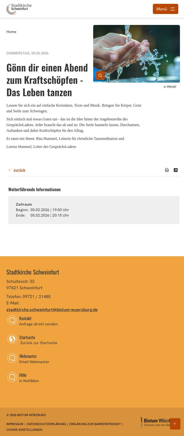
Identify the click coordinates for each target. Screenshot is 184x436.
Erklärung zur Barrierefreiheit (95, 424)
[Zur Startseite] (159, 422)
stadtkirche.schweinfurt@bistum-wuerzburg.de (52, 309)
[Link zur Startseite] (19, 8)
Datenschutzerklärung (47, 424)
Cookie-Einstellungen (24, 430)
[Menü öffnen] (165, 9)
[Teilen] (175, 170)
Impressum (15, 424)
